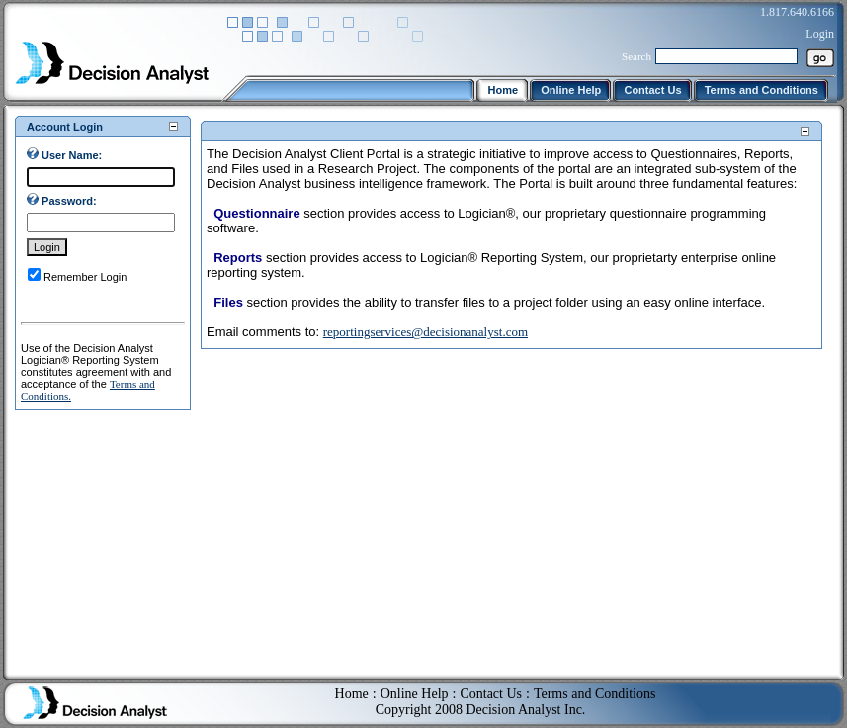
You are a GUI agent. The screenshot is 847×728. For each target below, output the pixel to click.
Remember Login (85, 277)
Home (352, 678)
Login (819, 34)
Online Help (415, 678)
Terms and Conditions (594, 678)
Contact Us (491, 678)
